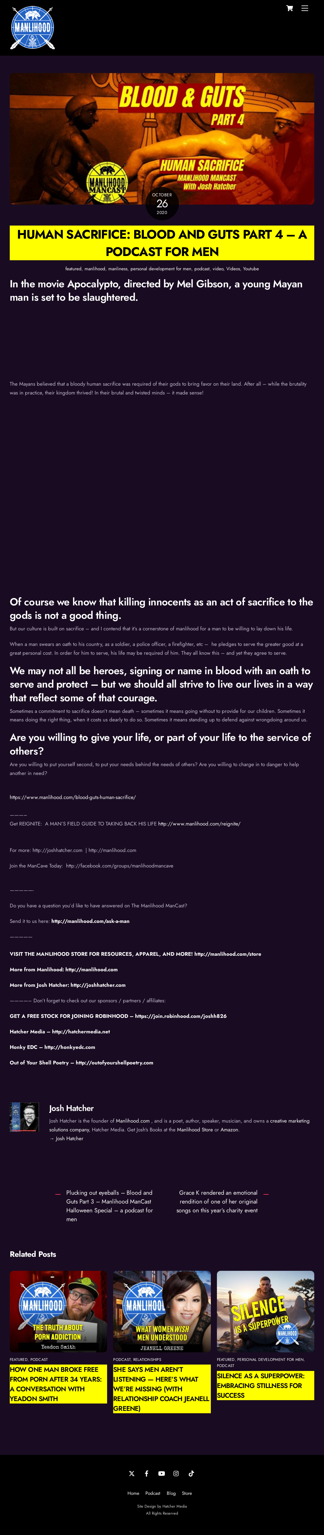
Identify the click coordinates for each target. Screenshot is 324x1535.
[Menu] (305, 8)
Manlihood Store (195, 1129)
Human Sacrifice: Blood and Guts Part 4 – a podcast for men (162, 243)
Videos (233, 268)
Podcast (152, 1493)
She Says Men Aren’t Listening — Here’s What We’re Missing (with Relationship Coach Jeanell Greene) (161, 1389)
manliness (117, 268)
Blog (171, 1493)
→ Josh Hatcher (66, 1138)
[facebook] (147, 1473)
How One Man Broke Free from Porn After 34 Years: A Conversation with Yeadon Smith (56, 1384)
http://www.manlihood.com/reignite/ (199, 823)
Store (187, 1493)
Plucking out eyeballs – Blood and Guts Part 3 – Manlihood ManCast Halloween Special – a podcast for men (109, 1205)
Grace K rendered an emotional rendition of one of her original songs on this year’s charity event (217, 1201)
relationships (147, 1359)
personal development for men (161, 268)
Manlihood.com (133, 1120)
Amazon (229, 1129)
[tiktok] (191, 1473)
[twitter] (132, 1473)
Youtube (251, 268)
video (218, 268)
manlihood (95, 268)
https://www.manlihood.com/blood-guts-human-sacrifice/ (73, 797)
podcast (202, 268)
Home (133, 1493)
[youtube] (161, 1473)
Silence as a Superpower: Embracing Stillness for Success (261, 1385)
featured (73, 268)
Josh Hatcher (71, 1108)
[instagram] (176, 1473)
